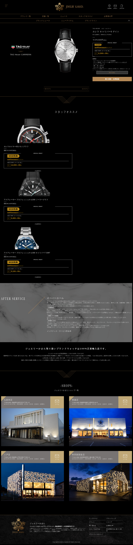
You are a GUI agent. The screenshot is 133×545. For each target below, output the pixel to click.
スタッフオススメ (86, 16)
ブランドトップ (111, 519)
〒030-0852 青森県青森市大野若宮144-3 (85, 403)
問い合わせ (92, 526)
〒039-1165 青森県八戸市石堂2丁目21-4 (17, 458)
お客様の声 (108, 16)
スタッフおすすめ (94, 530)
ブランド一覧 (25, 16)
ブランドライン (91, 21)
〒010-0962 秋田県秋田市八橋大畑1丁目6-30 (86, 458)
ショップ (109, 523)
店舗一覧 (45, 16)
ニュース (63, 16)
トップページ (93, 519)
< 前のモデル (47, 88)
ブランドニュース (43, 21)
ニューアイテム (67, 21)
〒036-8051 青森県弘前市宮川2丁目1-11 (17, 403)
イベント (92, 523)
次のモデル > (85, 88)
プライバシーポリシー (96, 535)
